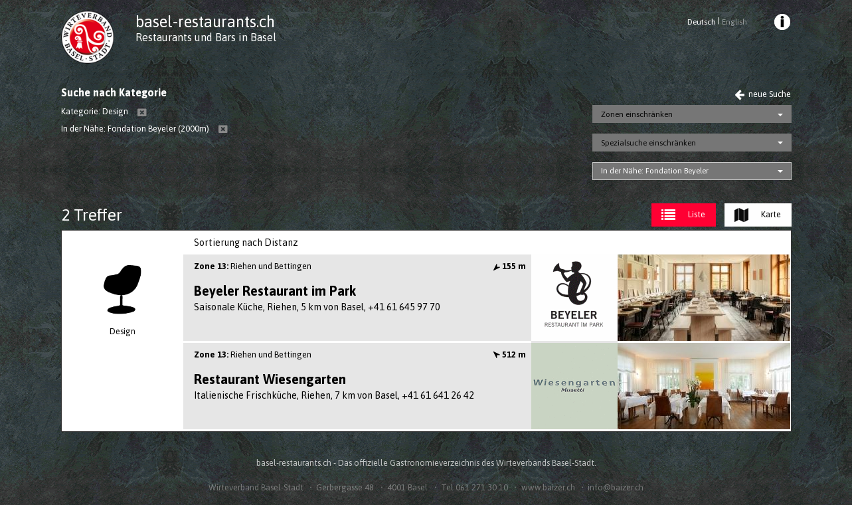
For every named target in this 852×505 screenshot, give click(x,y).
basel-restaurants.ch (205, 22)
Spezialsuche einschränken (648, 143)
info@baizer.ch (615, 487)
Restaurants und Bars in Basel (205, 37)
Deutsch (701, 22)
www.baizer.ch (548, 487)
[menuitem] (781, 24)
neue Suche (762, 94)
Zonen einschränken (637, 114)
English (734, 22)
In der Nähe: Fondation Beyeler (655, 170)
